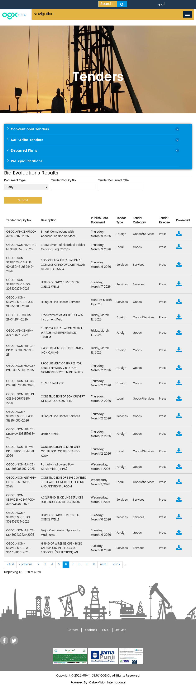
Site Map (120, 630)
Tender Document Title (113, 180)
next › (103, 564)
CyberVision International (106, 682)
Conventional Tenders (30, 129)
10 (93, 564)
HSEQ (105, 630)
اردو (161, 4)
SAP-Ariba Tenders (27, 140)
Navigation (43, 14)
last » (116, 564)
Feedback (90, 630)
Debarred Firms (24, 150)
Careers (73, 630)
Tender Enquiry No (63, 180)
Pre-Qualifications (27, 161)
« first (10, 564)
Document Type (14, 180)
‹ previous (25, 564)
